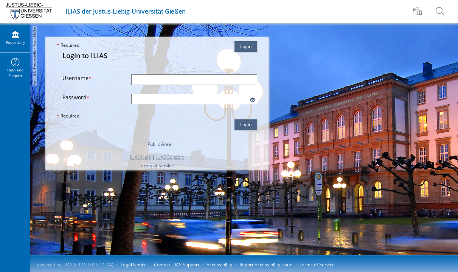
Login (246, 46)
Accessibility (219, 264)
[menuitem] (418, 11)
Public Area (159, 144)
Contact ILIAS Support (176, 264)
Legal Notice (134, 264)
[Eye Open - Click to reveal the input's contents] (252, 100)
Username (76, 78)
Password (75, 97)
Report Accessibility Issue (265, 264)
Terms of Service (156, 165)
